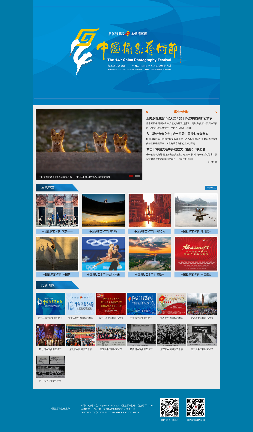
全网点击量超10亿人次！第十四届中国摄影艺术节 (179, 118)
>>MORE (212, 162)
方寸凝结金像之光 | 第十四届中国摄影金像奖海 (177, 133)
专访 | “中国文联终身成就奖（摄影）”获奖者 (175, 149)
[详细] (189, 128)
